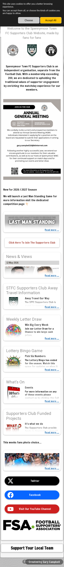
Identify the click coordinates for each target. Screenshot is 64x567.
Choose (29, 20)
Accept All (50, 20)
